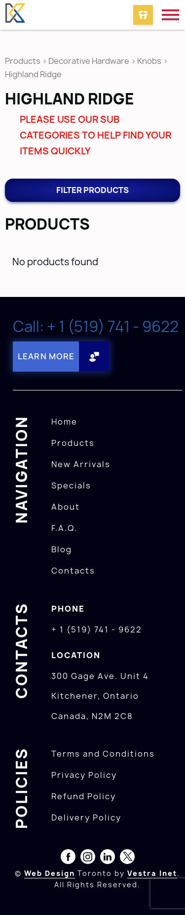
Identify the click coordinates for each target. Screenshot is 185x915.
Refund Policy (83, 796)
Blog (61, 549)
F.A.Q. (64, 528)
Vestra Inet (152, 873)
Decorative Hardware (88, 60)
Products (22, 60)
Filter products (92, 190)
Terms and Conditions (103, 753)
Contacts (73, 570)
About (65, 506)
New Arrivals (81, 464)
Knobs (149, 60)
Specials (71, 485)
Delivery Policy (86, 817)
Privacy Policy (84, 775)
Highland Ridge (33, 74)
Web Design (49, 873)
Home (64, 421)
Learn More (46, 356)
